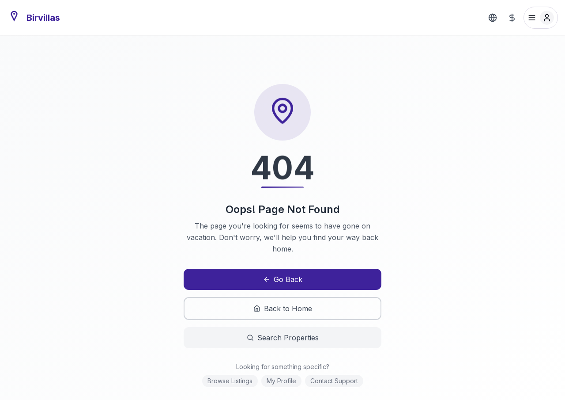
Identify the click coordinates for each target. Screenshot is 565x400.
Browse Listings (229, 381)
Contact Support (334, 381)
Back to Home (282, 308)
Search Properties (283, 337)
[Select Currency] (512, 18)
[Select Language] (493, 18)
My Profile (281, 381)
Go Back (282, 279)
